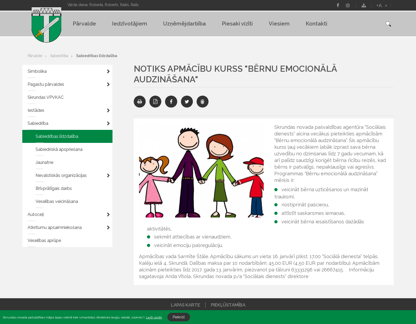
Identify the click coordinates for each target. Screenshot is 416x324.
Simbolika (37, 71)
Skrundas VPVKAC (46, 97)
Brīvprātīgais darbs (54, 188)
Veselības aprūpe (44, 240)
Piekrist (179, 317)
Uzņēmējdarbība (184, 23)
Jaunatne (44, 162)
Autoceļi (36, 214)
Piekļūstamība (228, 305)
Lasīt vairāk (154, 317)
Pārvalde (84, 23)
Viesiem (279, 23)
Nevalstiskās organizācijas (61, 175)
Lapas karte (185, 305)
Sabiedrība (59, 56)
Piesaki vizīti (237, 23)
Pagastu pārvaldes (46, 84)
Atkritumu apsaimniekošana (55, 227)
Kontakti (316, 23)
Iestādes (36, 110)
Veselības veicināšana (57, 201)
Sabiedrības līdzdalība (96, 56)
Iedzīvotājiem (129, 23)
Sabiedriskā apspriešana (59, 149)
